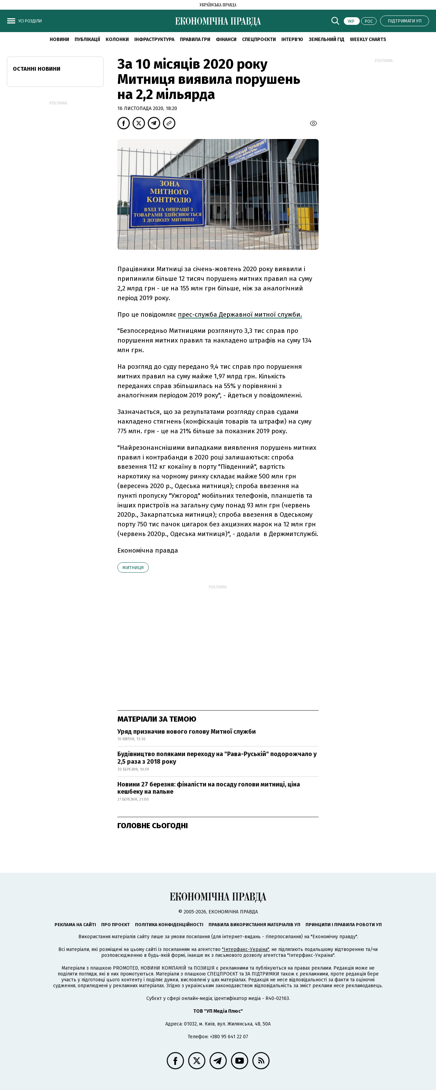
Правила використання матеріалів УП (254, 924)
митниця (133, 567)
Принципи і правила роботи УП (344, 924)
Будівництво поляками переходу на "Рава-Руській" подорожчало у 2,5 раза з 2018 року (217, 757)
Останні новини (36, 69)
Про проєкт (115, 924)
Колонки (117, 39)
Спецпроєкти (259, 39)
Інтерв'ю (292, 39)
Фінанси (226, 39)
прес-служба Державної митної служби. (240, 314)
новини (59, 39)
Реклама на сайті (75, 924)
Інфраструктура (154, 39)
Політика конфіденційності (169, 924)
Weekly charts (368, 39)
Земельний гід (327, 39)
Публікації (87, 39)
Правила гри (195, 39)
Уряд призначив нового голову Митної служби (186, 731)
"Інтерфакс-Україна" (245, 949)
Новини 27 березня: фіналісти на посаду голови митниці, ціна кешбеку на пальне (208, 788)
